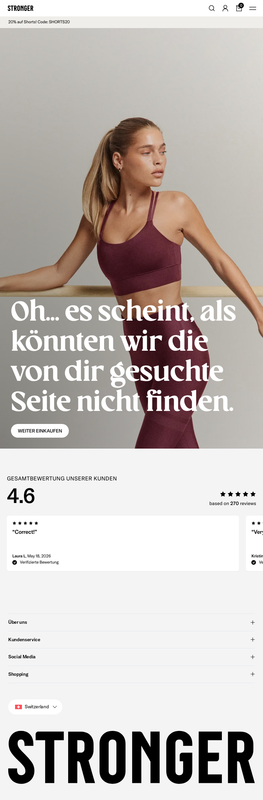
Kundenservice (131, 639)
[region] (135, 545)
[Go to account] (225, 8)
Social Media (131, 657)
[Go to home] (20, 8)
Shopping (131, 674)
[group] (123, 545)
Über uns (131, 622)
